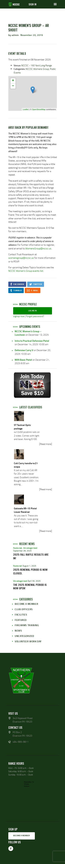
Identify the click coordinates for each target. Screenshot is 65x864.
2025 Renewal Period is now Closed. (30, 571)
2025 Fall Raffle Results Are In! (31, 556)
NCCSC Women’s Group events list (25, 270)
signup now (19, 316)
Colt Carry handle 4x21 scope (26, 464)
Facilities (21, 614)
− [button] (13, 86)
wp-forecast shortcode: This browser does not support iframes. (32, 797)
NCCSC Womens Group (37, 68)
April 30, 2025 (34, 580)
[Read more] (45, 444)
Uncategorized (30, 547)
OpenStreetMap (38, 109)
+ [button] (13, 80)
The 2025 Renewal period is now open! (30, 586)
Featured (17, 547)
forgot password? (35, 316)
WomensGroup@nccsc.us (38, 248)
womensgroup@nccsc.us (21, 257)
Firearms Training (27, 625)
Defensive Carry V (24, 350)
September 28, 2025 (22, 550)
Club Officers (24, 609)
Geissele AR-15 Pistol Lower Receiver (25, 510)
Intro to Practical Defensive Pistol (32, 340)
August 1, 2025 (29, 565)
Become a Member (26, 603)
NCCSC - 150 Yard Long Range (36, 65)
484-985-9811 (21, 741)
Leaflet (25, 109)
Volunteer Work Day (28, 641)
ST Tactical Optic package (22, 426)
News (18, 630)
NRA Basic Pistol (23, 359)
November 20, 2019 (31, 35)
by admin (13, 35)
